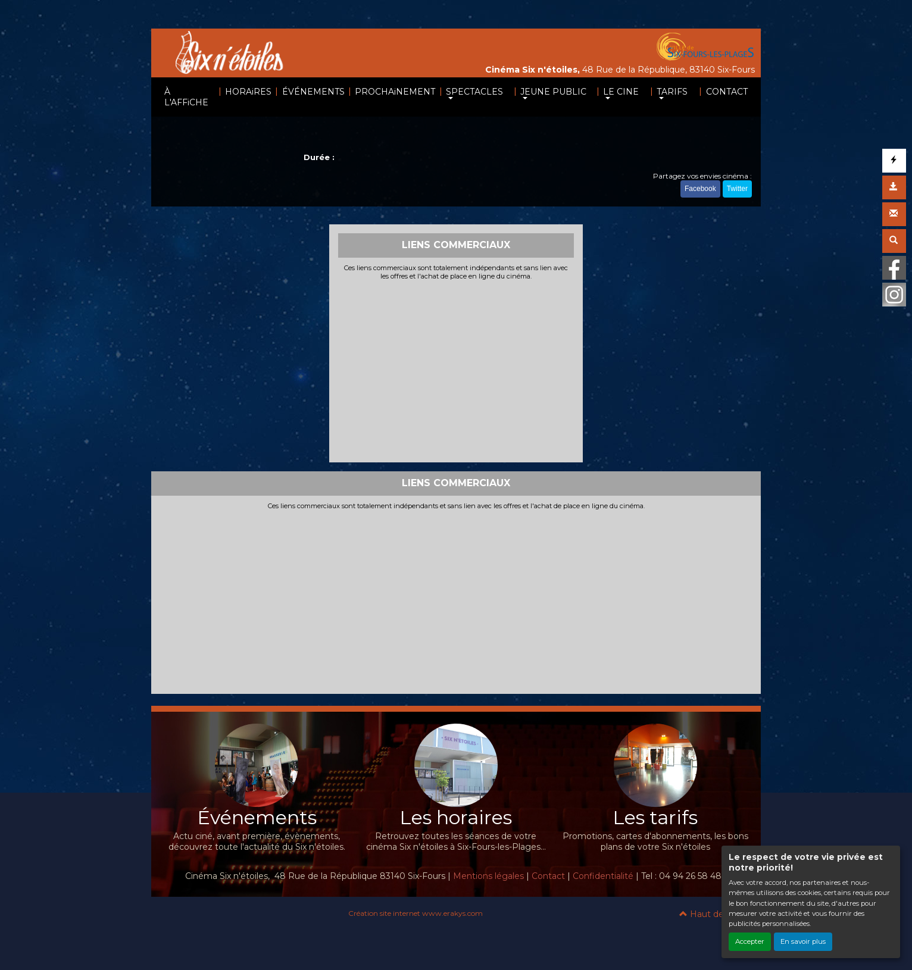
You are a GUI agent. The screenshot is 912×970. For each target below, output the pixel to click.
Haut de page (714, 914)
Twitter (737, 188)
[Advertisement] (456, 370)
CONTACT (727, 91)
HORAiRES (248, 91)
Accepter (749, 941)
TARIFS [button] (672, 91)
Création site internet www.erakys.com (415, 913)
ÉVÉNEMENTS (313, 91)
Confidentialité (603, 876)
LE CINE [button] (621, 91)
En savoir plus (803, 941)
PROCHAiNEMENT (395, 91)
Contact (548, 876)
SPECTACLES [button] (474, 91)
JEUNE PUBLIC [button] (553, 91)
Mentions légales (488, 876)
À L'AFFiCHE (186, 97)
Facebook (700, 188)
